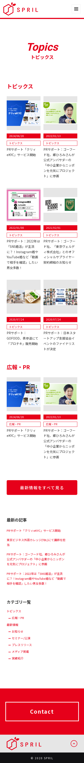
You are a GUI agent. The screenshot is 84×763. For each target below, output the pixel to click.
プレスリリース (22, 648)
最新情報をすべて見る (42, 487)
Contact (42, 715)
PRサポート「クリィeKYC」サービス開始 (34, 534)
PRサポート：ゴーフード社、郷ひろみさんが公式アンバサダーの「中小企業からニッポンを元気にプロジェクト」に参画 (36, 563)
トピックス (14, 615)
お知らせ (17, 635)
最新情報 (12, 628)
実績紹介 (17, 662)
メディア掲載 (20, 655)
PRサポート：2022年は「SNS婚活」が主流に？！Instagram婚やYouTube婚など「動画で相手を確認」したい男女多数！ (36, 582)
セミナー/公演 (21, 642)
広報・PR (18, 621)
